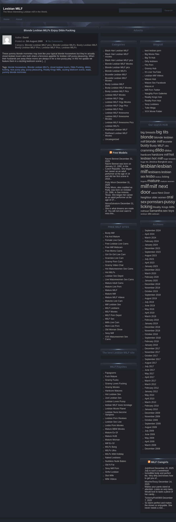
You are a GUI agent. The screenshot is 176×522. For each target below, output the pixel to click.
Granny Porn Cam (114, 261)
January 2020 (151, 280)
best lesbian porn (153, 50)
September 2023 (153, 252)
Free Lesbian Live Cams (117, 243)
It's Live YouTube (153, 72)
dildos (87, 67)
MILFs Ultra (110, 450)
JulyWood (149, 468)
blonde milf (154, 141)
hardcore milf (160, 154)
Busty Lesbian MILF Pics (28, 47)
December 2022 (152, 270)
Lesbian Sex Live (113, 422)
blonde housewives (17, 67)
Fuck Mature (111, 376)
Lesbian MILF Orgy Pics (116, 105)
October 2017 (151, 355)
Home (6, 19)
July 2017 (149, 366)
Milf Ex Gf (110, 443)
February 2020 (152, 277)
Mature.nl (149, 86)
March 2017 (150, 380)
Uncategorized (112, 139)
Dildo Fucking (77, 67)
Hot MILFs (110, 272)
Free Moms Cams (113, 251)
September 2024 (153, 230)
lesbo (150, 176)
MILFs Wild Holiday (114, 454)
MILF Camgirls (159, 462)
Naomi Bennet (112, 159)
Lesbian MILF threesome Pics (119, 122)
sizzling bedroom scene (73, 69)
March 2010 (150, 402)
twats (88, 69)
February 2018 (152, 341)
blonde (147, 136)
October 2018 (151, 334)
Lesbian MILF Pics (51, 47)
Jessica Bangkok (158, 161)
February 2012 (152, 388)
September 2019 (153, 295)
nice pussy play (17, 69)
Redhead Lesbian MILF (116, 129)
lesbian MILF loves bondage (118, 405)
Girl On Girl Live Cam (115, 254)
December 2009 (152, 413)
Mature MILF (111, 290)
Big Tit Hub (150, 58)
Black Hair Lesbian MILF (117, 50)
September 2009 (153, 423)
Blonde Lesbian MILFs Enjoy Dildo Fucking (49, 30)
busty (145, 145)
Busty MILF (157, 145)
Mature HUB (111, 436)
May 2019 (149, 309)
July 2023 (149, 259)
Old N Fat (109, 465)
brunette (167, 141)
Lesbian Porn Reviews (116, 418)
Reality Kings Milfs (52, 69)
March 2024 (150, 237)
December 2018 (152, 327)
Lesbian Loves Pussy (115, 401)
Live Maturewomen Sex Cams (119, 279)
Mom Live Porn (112, 326)
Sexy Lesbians (152, 104)
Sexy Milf (109, 333)
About (19, 19)
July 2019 (149, 302)
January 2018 (151, 345)
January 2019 (151, 323)
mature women (167, 181)
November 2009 (152, 416)
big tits (162, 132)
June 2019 (150, 305)
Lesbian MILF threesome (117, 113)
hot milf (157, 158)
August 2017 (151, 363)
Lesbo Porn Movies (114, 425)
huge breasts (169, 159)
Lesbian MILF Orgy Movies (118, 102)
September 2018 (153, 338)
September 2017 (153, 359)
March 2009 (150, 445)
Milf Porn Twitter (152, 90)
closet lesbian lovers (59, 67)
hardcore (146, 154)
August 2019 (151, 298)
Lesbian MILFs (69, 47)
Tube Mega (150, 108)
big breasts (148, 132)
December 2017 (152, 348)
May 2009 (149, 438)
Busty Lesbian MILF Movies (118, 88)
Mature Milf (110, 294)
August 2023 (151, 255)
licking (165, 176)
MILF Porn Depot (113, 315)
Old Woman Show (114, 329)
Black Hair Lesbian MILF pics (119, 60)
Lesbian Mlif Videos (154, 75)
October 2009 (151, 420)
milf (145, 186)
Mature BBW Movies (115, 429)
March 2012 (150, 384)
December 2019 (152, 284)
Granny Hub (150, 68)
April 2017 (149, 377)
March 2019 (150, 316)
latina (170, 162)
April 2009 (149, 441)
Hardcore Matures (113, 390)
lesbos (158, 177)
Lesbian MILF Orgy (114, 98)
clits (167, 145)
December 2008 (152, 448)
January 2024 (151, 245)
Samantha (155, 210)
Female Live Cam (113, 240)
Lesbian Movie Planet (115, 408)
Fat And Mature (112, 236)
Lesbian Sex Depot (114, 276)
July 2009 (149, 431)
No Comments (55, 41)
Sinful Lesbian (112, 472)
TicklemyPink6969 (153, 498)
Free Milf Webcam (114, 247)
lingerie (144, 181)
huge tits (145, 162)
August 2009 (151, 427)
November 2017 (152, 352)
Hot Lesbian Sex (113, 394)
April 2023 (149, 262)
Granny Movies (112, 387)
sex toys (168, 210)
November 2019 (152, 287)
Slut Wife (109, 475)
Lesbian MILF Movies (115, 95)
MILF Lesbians (112, 308)
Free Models (120, 152)
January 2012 (151, 391)
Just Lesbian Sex (113, 398)
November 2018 (152, 330)
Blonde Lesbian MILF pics (38, 45)
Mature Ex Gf (111, 432)
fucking (5, 69)
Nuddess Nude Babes (115, 461)
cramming (147, 150)
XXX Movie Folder (153, 111)
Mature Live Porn (113, 286)
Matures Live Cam (114, 301)
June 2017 (150, 370)
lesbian (149, 166)
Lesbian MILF (13, 8)
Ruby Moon (110, 182)
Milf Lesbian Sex (113, 304)
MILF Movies (111, 311)
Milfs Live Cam (112, 322)
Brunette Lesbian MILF (116, 74)
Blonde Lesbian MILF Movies (119, 64)
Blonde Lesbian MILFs (64, 45)
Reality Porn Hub (153, 100)
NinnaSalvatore (112, 203)
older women (159, 197)
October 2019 (151, 291)
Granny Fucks (112, 380)
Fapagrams (110, 373)
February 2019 (152, 320)
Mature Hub (150, 79)
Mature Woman (112, 439)
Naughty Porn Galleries (156, 93)
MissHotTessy (151, 482)
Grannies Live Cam (114, 258)
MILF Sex (109, 319)
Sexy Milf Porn (112, 468)
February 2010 (152, 406)
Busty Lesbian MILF (87, 45)
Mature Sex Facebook (155, 83)
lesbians (154, 172)
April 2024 (149, 234)
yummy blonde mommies (14, 72)
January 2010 (151, 409)
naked (154, 193)
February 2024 (152, 241)
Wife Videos (111, 479)
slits (150, 214)
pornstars (155, 202)
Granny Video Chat (114, 265)
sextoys (144, 214)
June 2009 (150, 434)
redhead (145, 211)
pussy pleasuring (34, 69)
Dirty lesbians (151, 61)
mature (153, 180)
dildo (159, 150)
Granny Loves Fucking (116, 383)
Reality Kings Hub (153, 97)
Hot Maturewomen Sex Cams (119, 269)
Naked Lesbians (113, 457)
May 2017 (149, 373)
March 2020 (150, 273)
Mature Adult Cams (114, 283)
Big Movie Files (152, 54)
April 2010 (149, 398)
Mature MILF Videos (115, 297)
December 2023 (152, 248)
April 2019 (149, 313)
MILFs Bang (111, 447)
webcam (155, 214)
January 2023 (151, 266)
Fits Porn (149, 65)
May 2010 (149, 395)
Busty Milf (110, 233)
